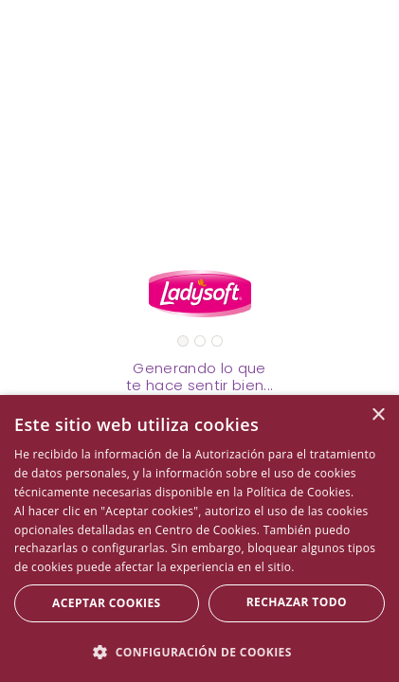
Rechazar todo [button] (296, 602)
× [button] (378, 415)
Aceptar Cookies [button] (106, 603)
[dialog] (199, 538)
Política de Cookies (298, 492)
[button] (199, 651)
